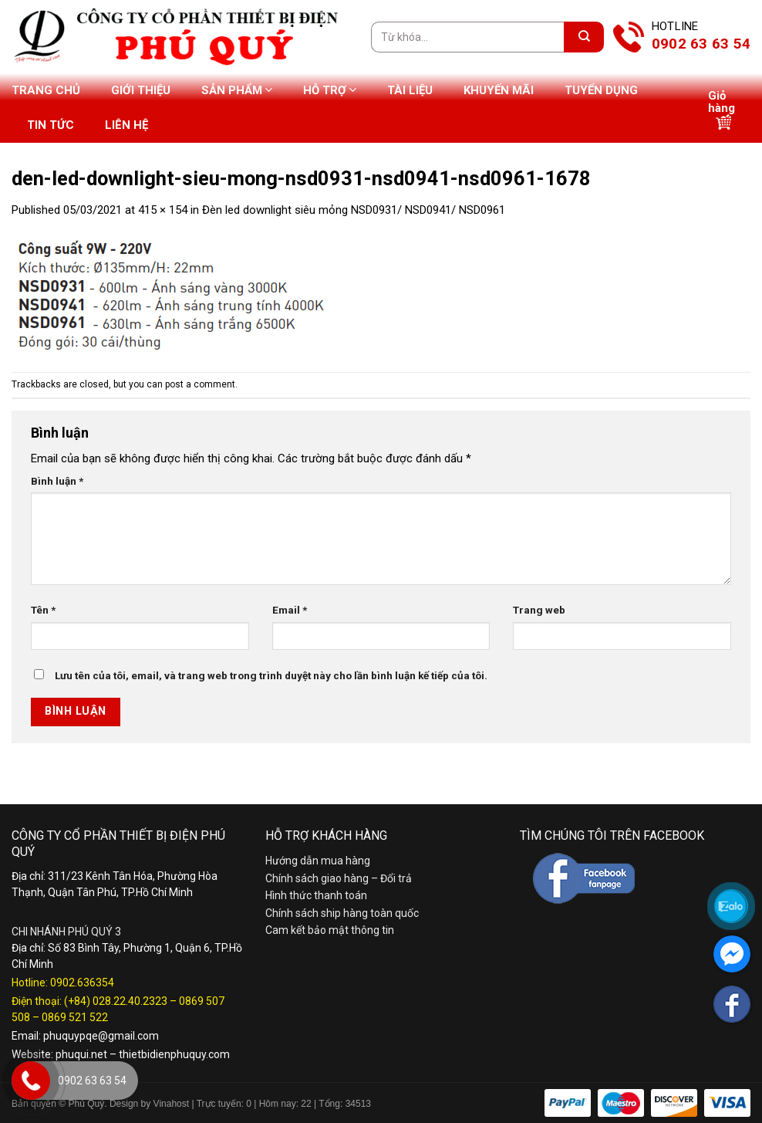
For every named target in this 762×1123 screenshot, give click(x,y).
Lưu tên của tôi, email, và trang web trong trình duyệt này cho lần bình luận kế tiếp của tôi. (271, 675)
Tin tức (50, 125)
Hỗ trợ (329, 90)
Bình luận (57, 481)
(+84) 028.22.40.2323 (115, 1001)
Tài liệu (410, 90)
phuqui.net (81, 1054)
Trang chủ (46, 90)
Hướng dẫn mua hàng (317, 860)
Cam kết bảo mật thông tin (329, 930)
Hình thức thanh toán (316, 895)
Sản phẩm (236, 90)
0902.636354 (82, 982)
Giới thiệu (140, 90)
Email (289, 610)
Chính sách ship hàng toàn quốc (342, 913)
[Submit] (584, 37)
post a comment (200, 384)
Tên (43, 610)
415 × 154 (162, 210)
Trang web (539, 610)
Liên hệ (126, 125)
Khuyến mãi (499, 90)
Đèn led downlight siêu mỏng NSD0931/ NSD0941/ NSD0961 (353, 210)
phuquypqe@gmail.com (101, 1036)
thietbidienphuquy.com (174, 1054)
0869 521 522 (75, 1017)
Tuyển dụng (601, 90)
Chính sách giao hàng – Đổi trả (338, 878)
